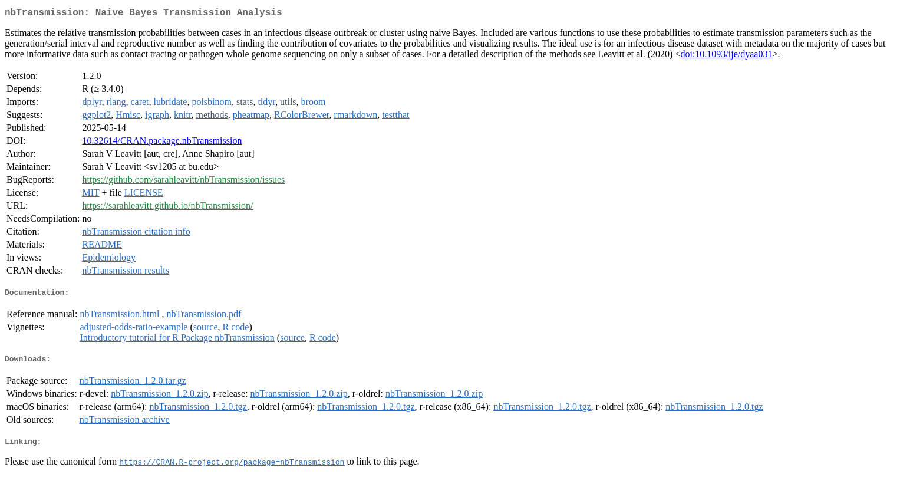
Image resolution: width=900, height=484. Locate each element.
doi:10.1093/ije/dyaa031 (726, 56)
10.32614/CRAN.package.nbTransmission (162, 143)
